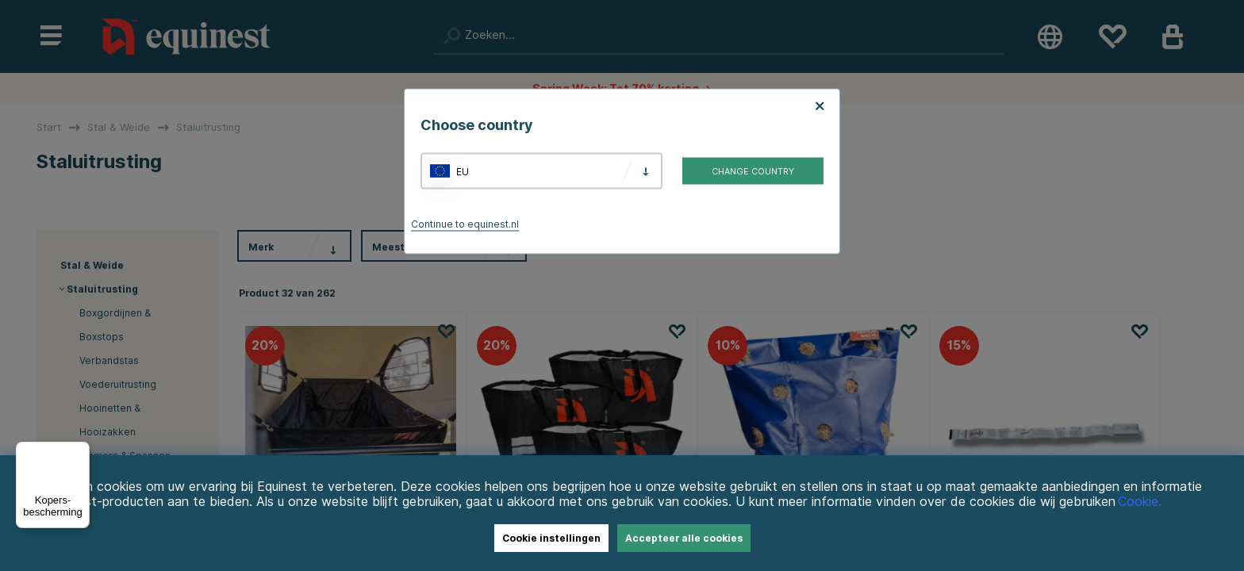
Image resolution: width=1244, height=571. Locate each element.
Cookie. (1139, 501)
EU (462, 171)
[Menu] (80, 451)
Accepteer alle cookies (684, 538)
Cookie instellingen (551, 538)
